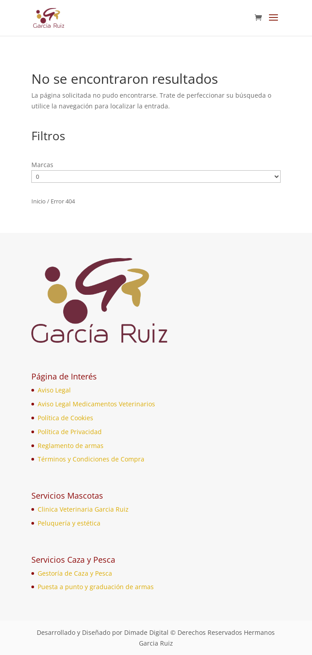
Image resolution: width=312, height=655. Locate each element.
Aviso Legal (54, 390)
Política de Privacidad (70, 431)
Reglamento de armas (71, 445)
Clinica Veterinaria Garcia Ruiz (83, 509)
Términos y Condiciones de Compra (91, 459)
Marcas (42, 164)
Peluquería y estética (69, 523)
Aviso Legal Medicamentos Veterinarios (96, 404)
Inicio (38, 201)
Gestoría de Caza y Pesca (75, 573)
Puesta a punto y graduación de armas (96, 586)
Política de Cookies (65, 418)
